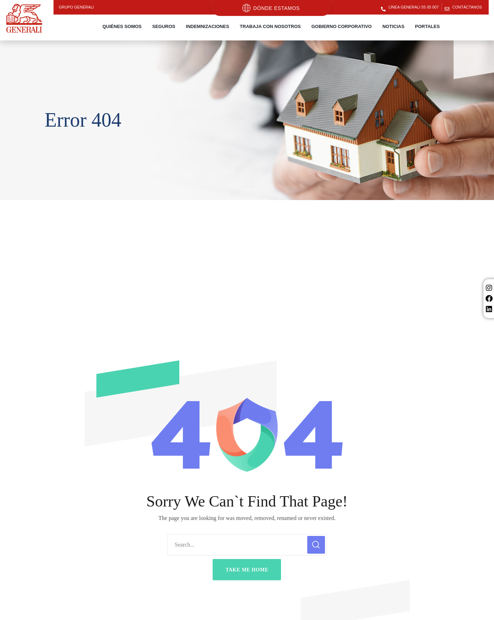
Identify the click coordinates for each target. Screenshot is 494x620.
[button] (247, 569)
